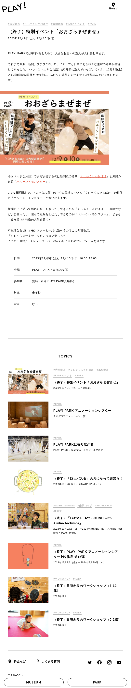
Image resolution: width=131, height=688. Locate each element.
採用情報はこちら (38, 645)
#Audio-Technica (64, 436)
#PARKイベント (75, 23)
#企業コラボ (84, 436)
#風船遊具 (57, 23)
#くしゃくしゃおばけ (35, 23)
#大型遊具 (14, 23)
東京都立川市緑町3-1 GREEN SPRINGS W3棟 (38, 611)
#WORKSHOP (103, 436)
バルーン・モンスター (31, 113)
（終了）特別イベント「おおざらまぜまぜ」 (86, 313)
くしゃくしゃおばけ (93, 107)
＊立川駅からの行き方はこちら (28, 616)
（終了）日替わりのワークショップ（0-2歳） (87, 551)
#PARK (92, 23)
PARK (97, 682)
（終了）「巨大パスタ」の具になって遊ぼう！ (88, 410)
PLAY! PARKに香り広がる (73, 376)
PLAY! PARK (33, 655)
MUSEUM (33, 682)
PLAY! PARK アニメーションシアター (82, 342)
